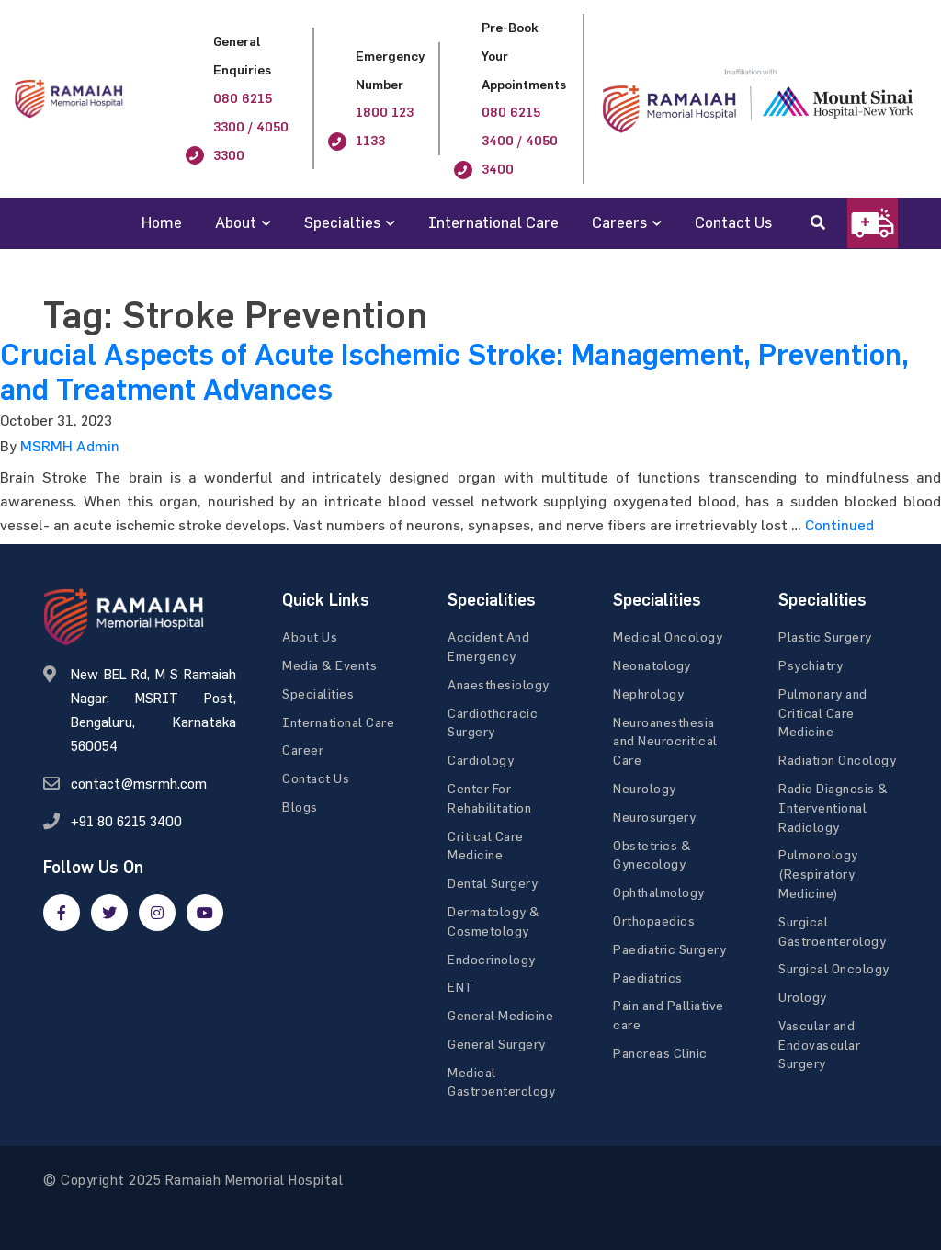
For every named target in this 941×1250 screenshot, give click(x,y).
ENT (460, 986)
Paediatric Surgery (669, 949)
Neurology (644, 788)
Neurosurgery (654, 816)
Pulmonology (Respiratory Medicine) (818, 874)
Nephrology (648, 693)
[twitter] (109, 912)
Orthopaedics (654, 920)
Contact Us (733, 222)
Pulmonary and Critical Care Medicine (822, 713)
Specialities (318, 693)
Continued (839, 525)
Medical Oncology (667, 636)
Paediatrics (648, 977)
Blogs (300, 806)
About (235, 222)
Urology (802, 997)
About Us (309, 636)
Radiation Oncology (837, 759)
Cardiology (481, 759)
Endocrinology (492, 959)
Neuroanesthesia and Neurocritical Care (665, 741)
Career (302, 749)
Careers (619, 222)
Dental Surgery (493, 883)
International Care (493, 222)
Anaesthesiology (499, 684)
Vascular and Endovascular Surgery (819, 1044)
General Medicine (500, 1015)
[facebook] (61, 912)
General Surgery (497, 1043)
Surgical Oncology (834, 968)
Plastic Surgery (825, 636)
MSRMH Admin (69, 446)
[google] (157, 912)
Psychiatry (810, 665)
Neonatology (652, 665)
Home (162, 222)
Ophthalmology (659, 892)
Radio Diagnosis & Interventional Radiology (833, 807)
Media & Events (329, 665)
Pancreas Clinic (660, 1053)
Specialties (342, 222)
